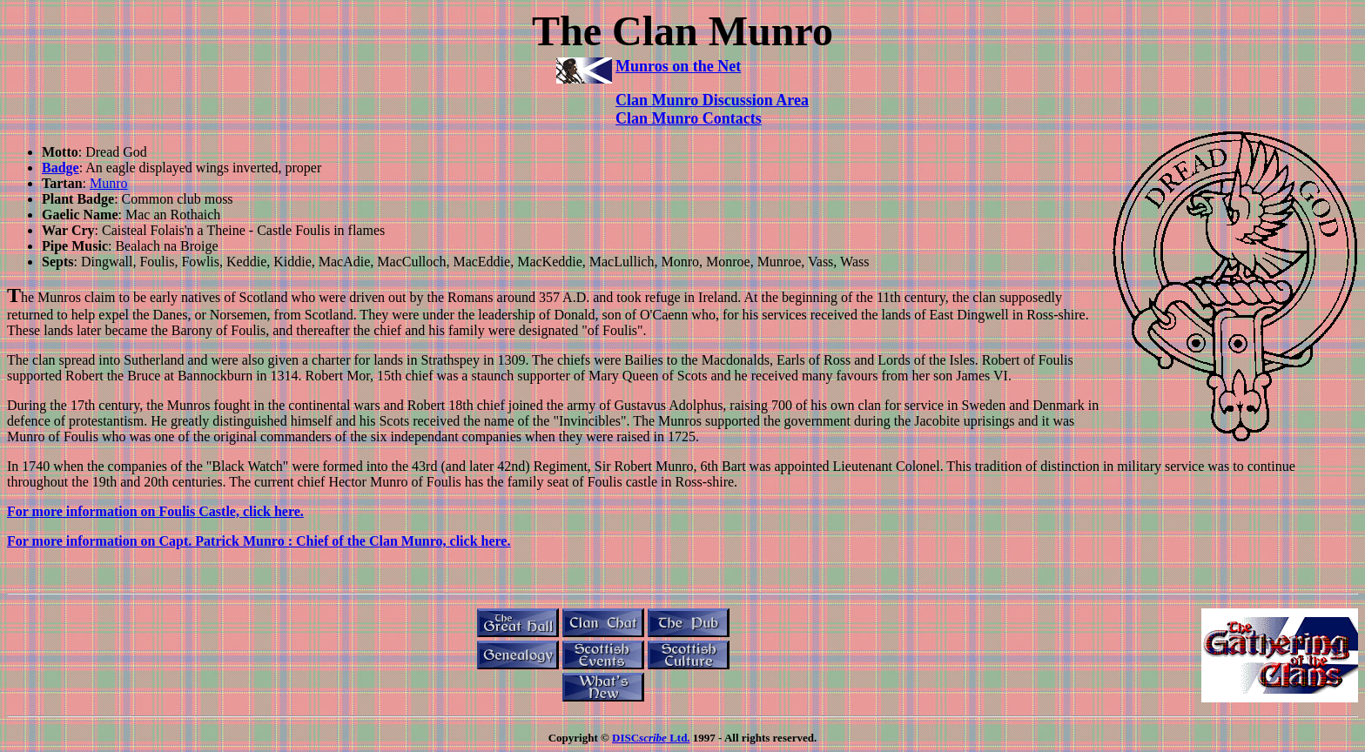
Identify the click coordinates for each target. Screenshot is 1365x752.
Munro (109, 183)
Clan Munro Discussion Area (712, 100)
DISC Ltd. (651, 737)
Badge (60, 167)
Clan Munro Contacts (688, 118)
